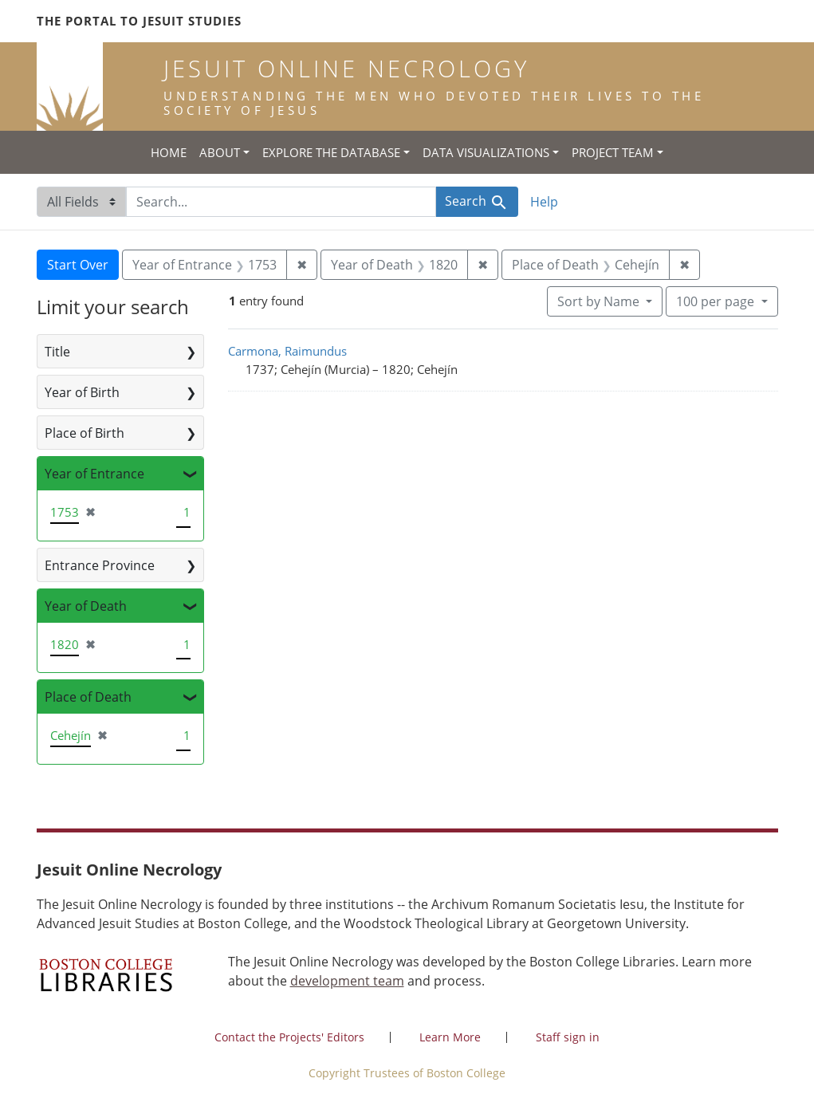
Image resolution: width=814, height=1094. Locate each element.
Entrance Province (100, 565)
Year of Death (86, 606)
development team (347, 981)
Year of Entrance (94, 473)
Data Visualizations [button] (486, 152)
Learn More (450, 1037)
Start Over (77, 265)
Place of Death (88, 697)
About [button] (219, 152)
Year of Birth (82, 392)
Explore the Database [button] (331, 152)
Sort (600, 301)
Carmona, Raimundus (287, 351)
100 (716, 300)
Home (169, 152)
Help (544, 202)
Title (57, 351)
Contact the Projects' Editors (289, 1037)
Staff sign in (568, 1037)
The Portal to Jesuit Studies (139, 21)
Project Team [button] (613, 152)
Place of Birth (84, 433)
